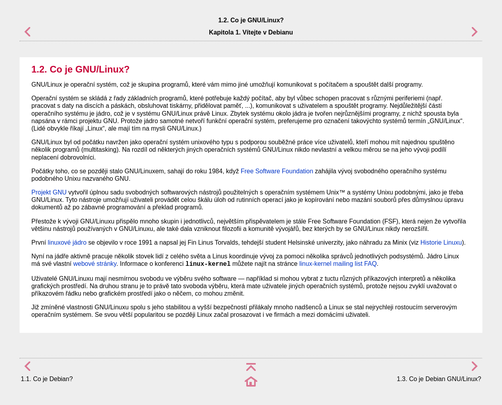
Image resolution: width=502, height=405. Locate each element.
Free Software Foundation (277, 171)
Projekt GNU (49, 192)
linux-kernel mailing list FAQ (337, 263)
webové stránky (94, 263)
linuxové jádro (67, 242)
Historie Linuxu (441, 242)
